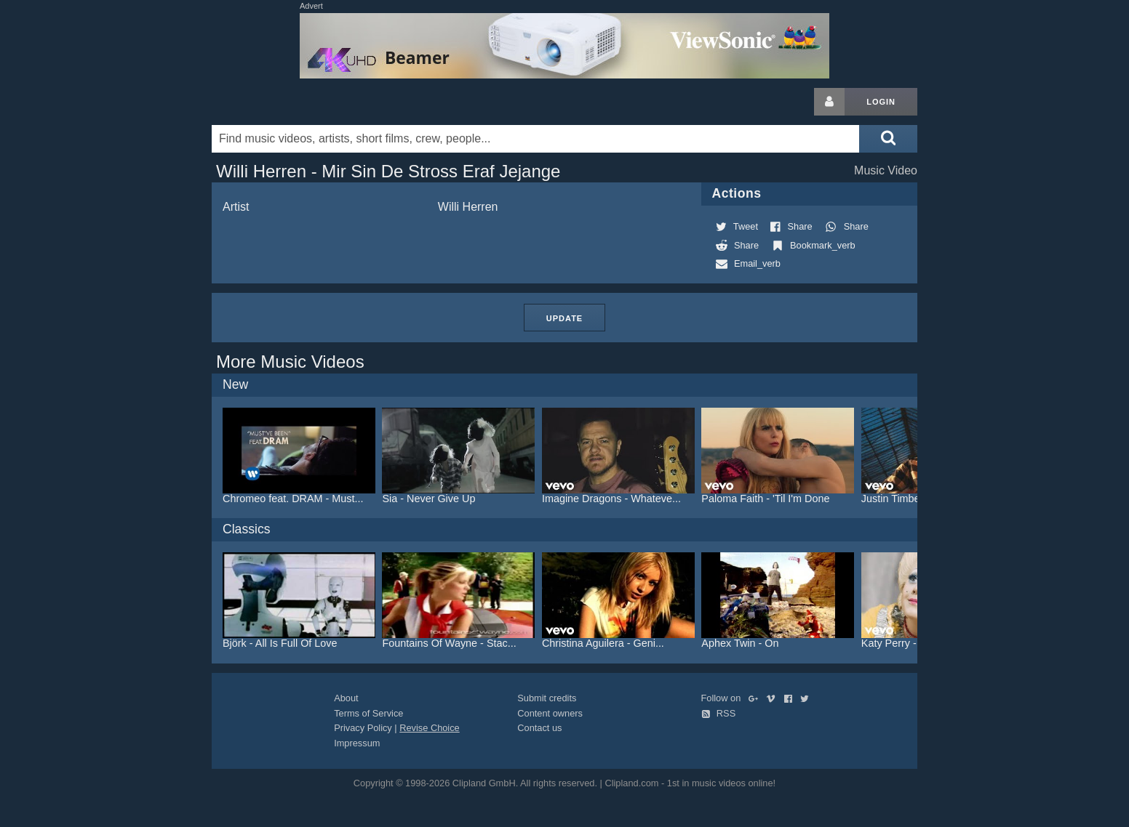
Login (880, 101)
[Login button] (829, 102)
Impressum (357, 743)
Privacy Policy (363, 727)
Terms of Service (368, 713)
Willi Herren (468, 207)
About (346, 698)
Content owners (550, 713)
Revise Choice (429, 727)
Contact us (539, 727)
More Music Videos (290, 361)
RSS (718, 713)
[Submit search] (888, 139)
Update (564, 318)
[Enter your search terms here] (535, 139)
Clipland (288, 102)
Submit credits (546, 698)
